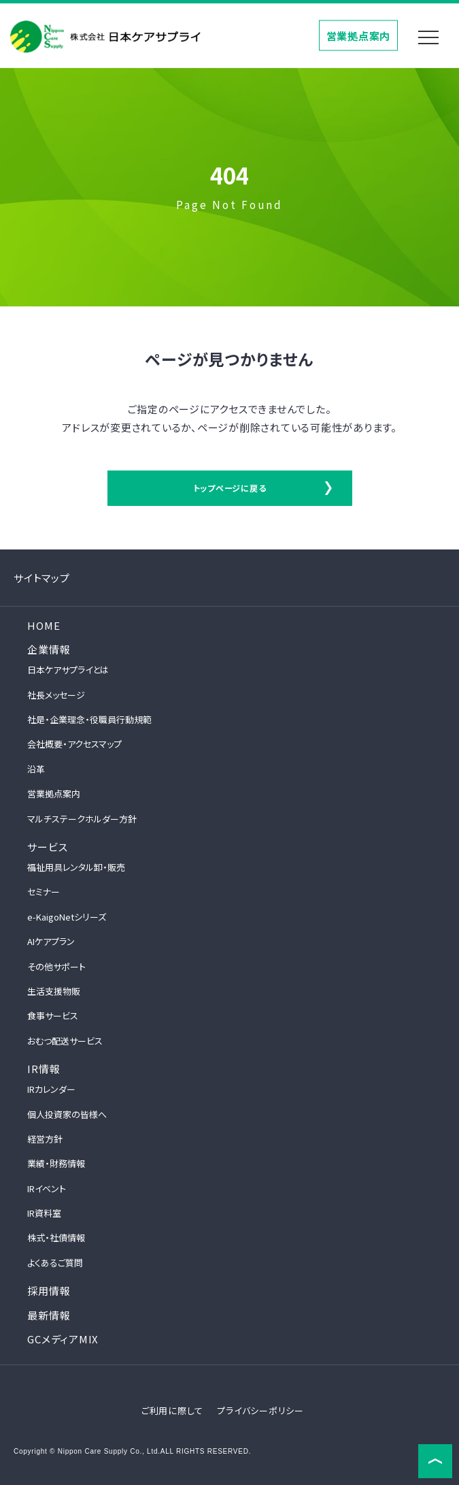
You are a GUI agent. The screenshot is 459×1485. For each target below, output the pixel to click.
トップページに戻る (230, 488)
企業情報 (48, 649)
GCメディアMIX (63, 1339)
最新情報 (48, 1315)
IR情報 (43, 1069)
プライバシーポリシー (260, 1410)
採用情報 (48, 1291)
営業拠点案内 (358, 35)
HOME (43, 625)
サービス (47, 847)
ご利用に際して (172, 1410)
